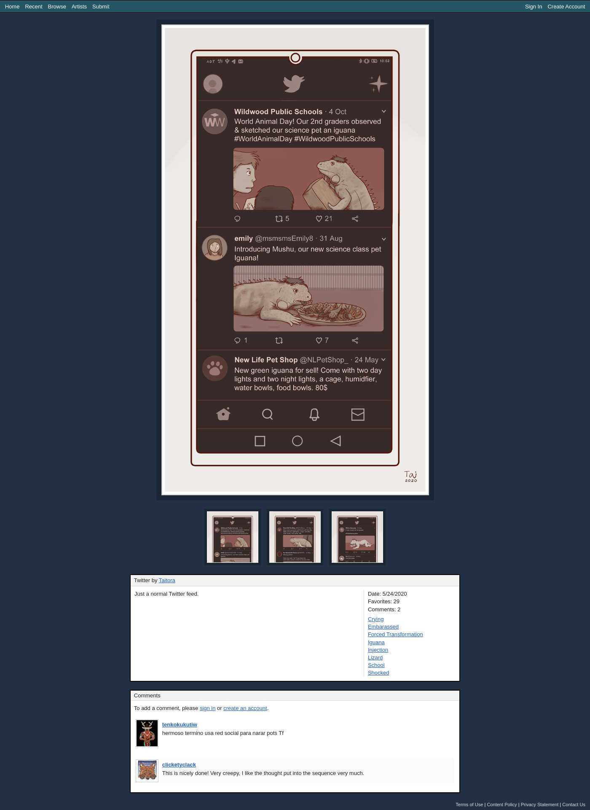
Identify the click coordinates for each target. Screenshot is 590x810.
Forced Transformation (395, 634)
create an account (245, 708)
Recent (33, 6)
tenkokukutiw (179, 724)
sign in (208, 708)
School (376, 665)
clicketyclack (179, 764)
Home (12, 6)
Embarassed (383, 627)
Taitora (167, 580)
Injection (378, 650)
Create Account (566, 6)
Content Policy (502, 804)
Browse (57, 6)
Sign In (533, 6)
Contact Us (573, 804)
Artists (79, 6)
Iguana (376, 642)
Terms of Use (469, 804)
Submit (100, 6)
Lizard (375, 657)
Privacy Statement (540, 804)
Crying (376, 619)
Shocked (378, 673)
